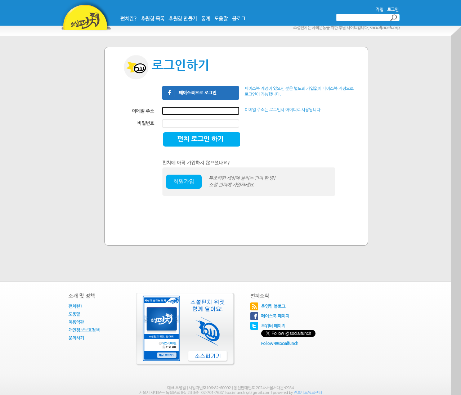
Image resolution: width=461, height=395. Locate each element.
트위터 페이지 (273, 326)
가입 (379, 9)
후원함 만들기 (183, 18)
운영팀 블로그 (273, 306)
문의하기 (76, 338)
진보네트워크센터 (308, 393)
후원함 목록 (153, 18)
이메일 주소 (143, 111)
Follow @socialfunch (279, 343)
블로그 (239, 18)
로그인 (393, 9)
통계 (205, 18)
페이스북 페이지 (275, 316)
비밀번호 (145, 123)
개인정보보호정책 (83, 330)
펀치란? (128, 18)
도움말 (221, 18)
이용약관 (76, 322)
